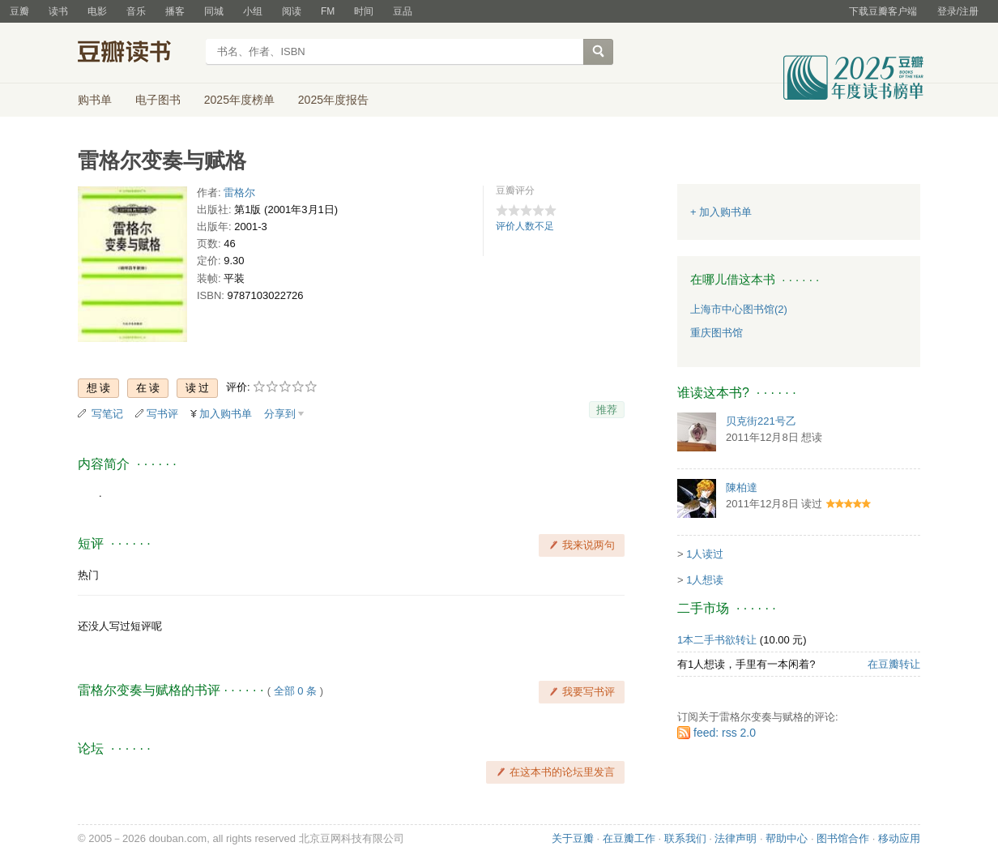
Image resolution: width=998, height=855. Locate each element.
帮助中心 (787, 838)
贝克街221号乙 (761, 421)
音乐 (136, 11)
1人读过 (704, 554)
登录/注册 (958, 11)
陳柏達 (741, 487)
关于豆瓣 (573, 838)
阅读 (291, 11)
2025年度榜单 (239, 99)
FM (328, 11)
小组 (252, 11)
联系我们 (685, 838)
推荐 (606, 410)
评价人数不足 (525, 226)
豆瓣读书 (136, 53)
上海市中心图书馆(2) (738, 309)
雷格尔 (239, 192)
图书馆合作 (843, 838)
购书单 (95, 99)
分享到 (280, 414)
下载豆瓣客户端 (883, 11)
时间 (363, 11)
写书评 (162, 414)
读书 (58, 11)
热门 (88, 575)
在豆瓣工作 (629, 838)
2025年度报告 (333, 99)
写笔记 (107, 414)
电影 (97, 11)
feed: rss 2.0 (724, 732)
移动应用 (899, 838)
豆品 (402, 11)
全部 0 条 (295, 691)
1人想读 (704, 580)
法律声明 (735, 838)
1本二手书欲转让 (717, 640)
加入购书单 (225, 414)
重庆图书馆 (716, 333)
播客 (175, 11)
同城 (214, 11)
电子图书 (158, 99)
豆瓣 (19, 11)
